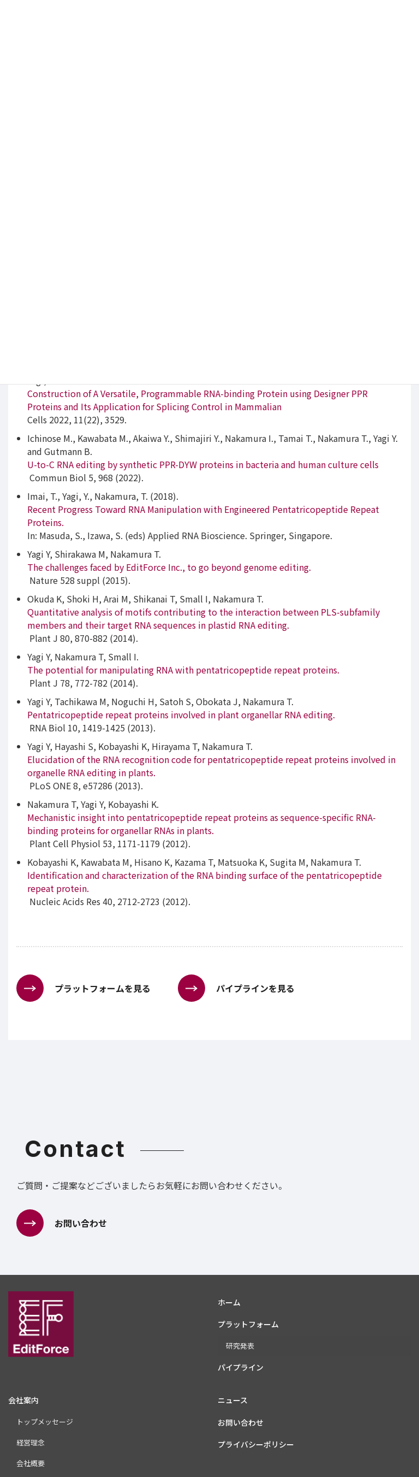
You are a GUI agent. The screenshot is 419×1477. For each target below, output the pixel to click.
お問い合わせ (241, 1422)
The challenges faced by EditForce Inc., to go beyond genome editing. (169, 567)
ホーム (229, 1302)
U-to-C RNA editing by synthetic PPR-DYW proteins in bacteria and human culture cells (203, 464)
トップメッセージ (44, 1421)
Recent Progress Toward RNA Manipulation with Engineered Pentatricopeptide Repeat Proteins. (203, 516)
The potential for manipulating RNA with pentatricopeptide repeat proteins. (183, 669)
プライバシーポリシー (256, 1444)
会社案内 (23, 1400)
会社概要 (30, 1463)
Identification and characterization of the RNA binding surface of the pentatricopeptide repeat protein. (204, 882)
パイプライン (241, 1367)
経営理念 (30, 1442)
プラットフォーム (248, 1324)
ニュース (233, 1400)
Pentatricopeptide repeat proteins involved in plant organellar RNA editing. (181, 714)
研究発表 (240, 1345)
